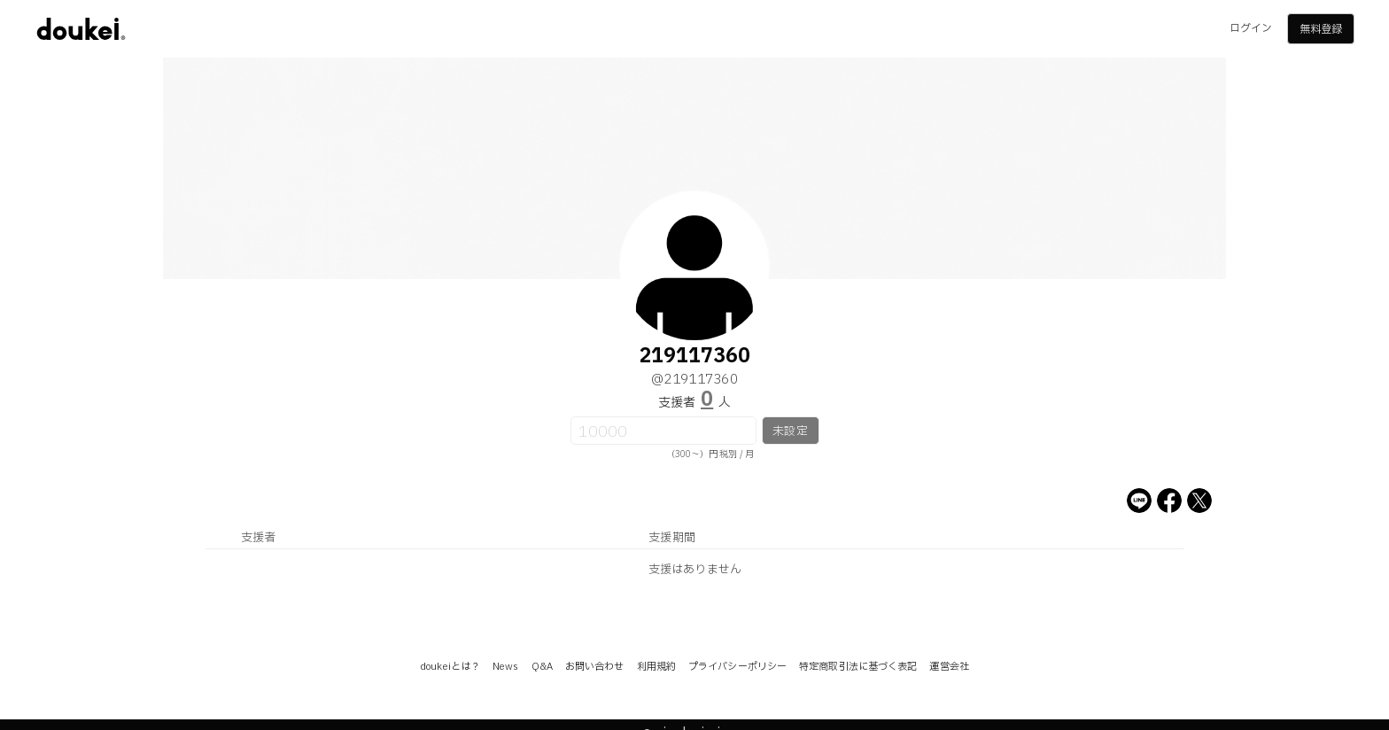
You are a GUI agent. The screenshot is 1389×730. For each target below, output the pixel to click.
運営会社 (948, 666)
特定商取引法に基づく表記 (858, 666)
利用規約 (656, 666)
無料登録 (1321, 29)
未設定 (789, 431)
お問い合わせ (595, 666)
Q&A (542, 666)
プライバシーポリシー (737, 666)
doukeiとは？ (450, 666)
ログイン (1251, 28)
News (505, 666)
